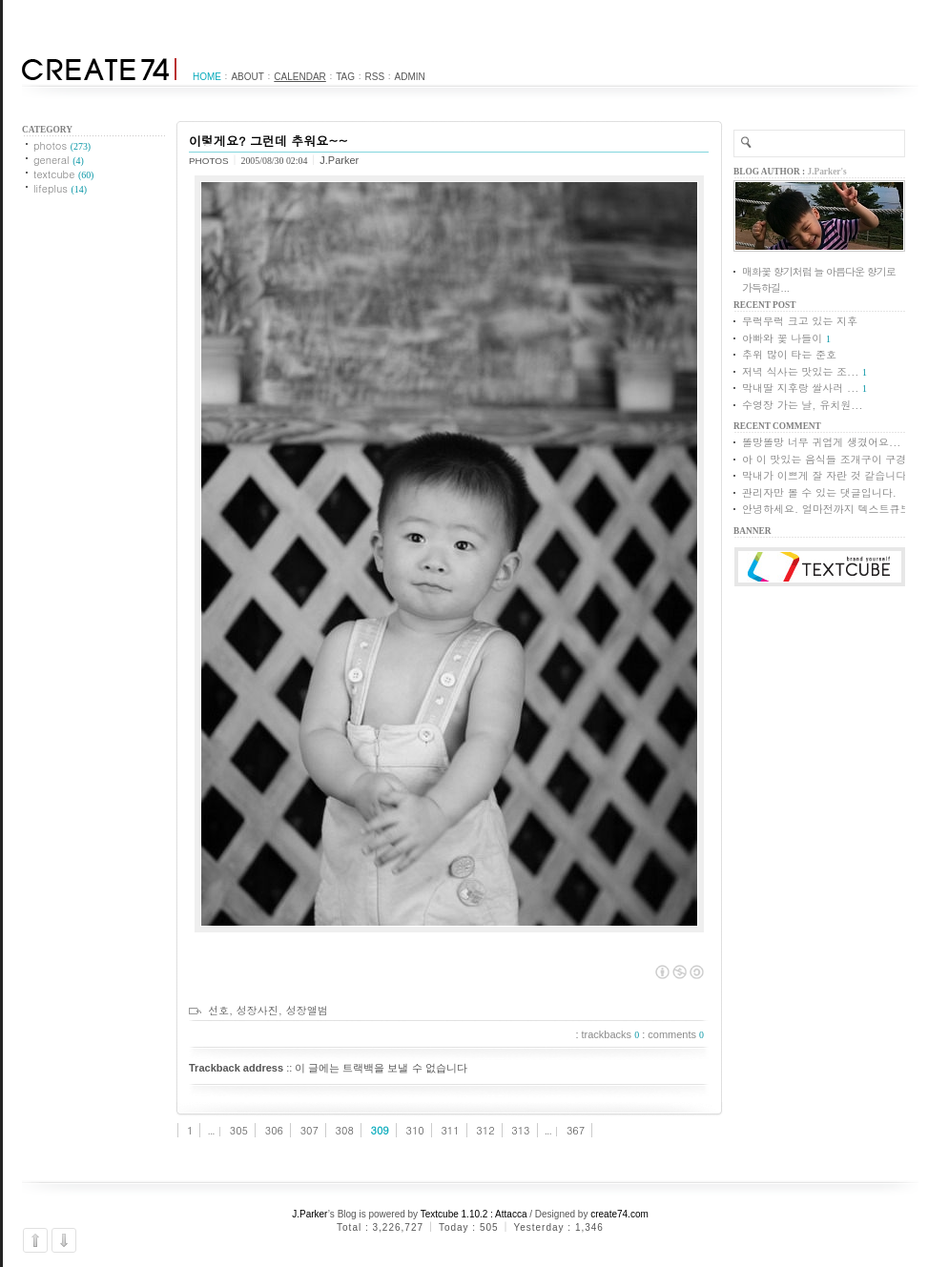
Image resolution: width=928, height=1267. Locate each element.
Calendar (299, 77)
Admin (410, 77)
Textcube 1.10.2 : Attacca (474, 1214)
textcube (63, 174)
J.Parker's (827, 171)
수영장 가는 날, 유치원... (802, 405)
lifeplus (60, 188)
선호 (218, 1010)
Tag (345, 77)
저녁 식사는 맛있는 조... (800, 371)
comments (676, 1034)
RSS (375, 77)
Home (207, 77)
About (247, 77)
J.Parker (310, 1214)
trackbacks (611, 1034)
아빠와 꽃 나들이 (782, 338)
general (58, 160)
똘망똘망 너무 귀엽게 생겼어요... (821, 442)
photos (62, 145)
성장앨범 (307, 1010)
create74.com (619, 1214)
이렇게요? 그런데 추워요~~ (268, 141)
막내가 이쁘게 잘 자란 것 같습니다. (826, 475)
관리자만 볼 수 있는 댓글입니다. (819, 492)
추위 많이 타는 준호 (789, 354)
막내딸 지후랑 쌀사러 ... (800, 387)
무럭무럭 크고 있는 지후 (799, 321)
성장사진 (257, 1010)
